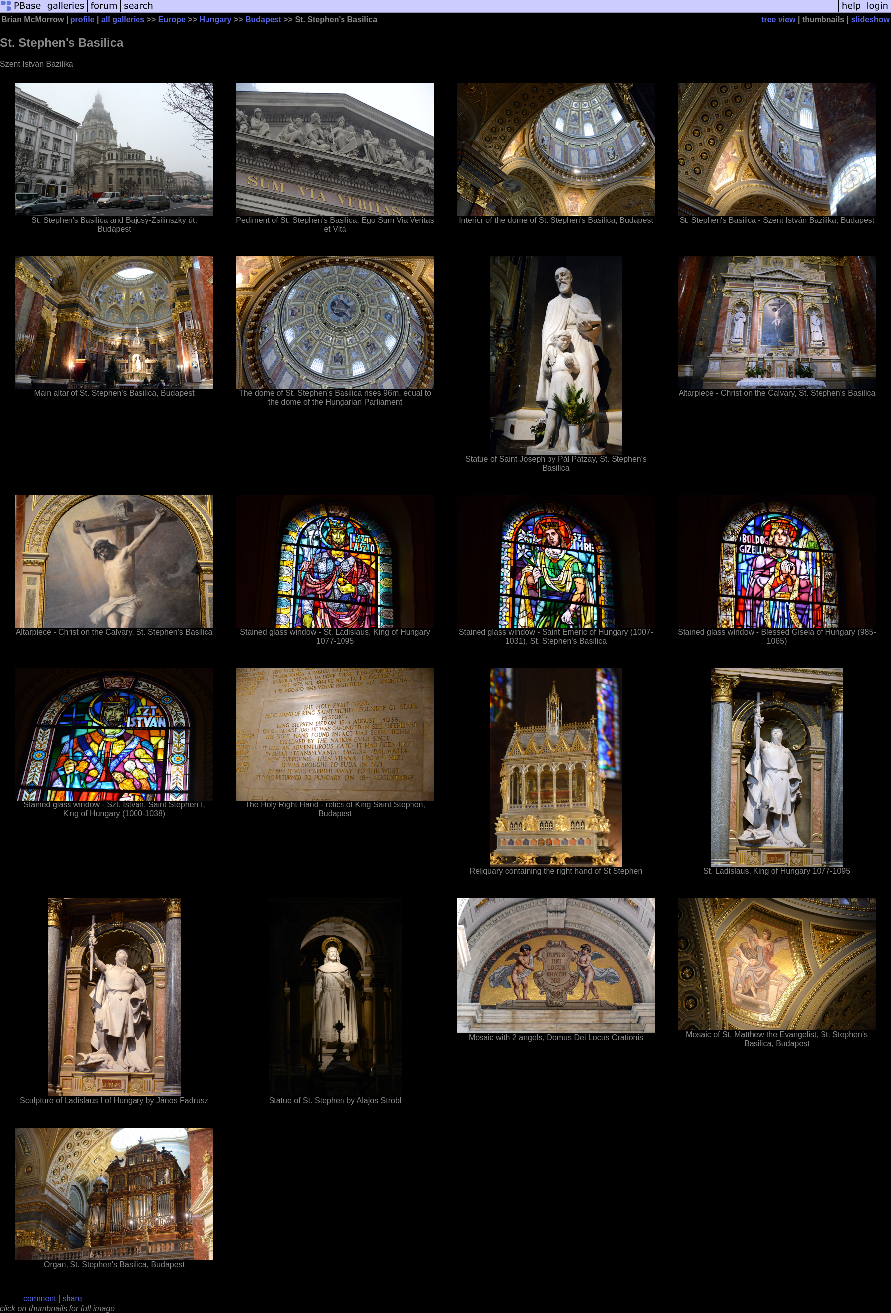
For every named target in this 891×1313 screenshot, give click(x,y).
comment (39, 1298)
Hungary (215, 19)
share (72, 1298)
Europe (172, 19)
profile (82, 19)
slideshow (870, 19)
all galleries (122, 19)
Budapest (263, 19)
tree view (778, 19)
